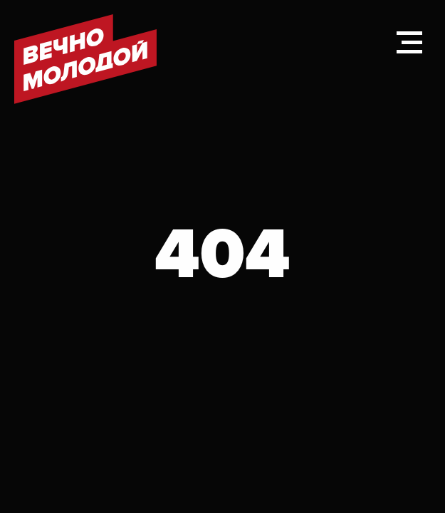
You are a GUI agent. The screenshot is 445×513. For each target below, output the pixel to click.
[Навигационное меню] (409, 42)
